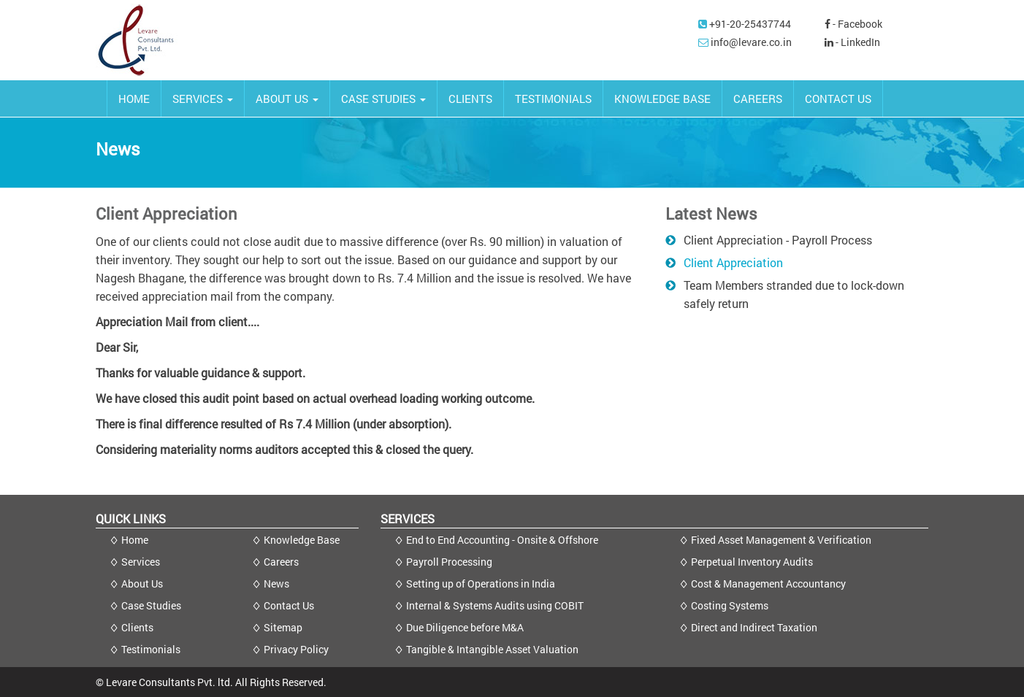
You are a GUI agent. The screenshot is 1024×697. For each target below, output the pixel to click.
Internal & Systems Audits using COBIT (495, 605)
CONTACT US (838, 98)
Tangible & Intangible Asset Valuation (492, 649)
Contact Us (289, 605)
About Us (142, 583)
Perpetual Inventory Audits (752, 562)
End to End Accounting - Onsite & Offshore (502, 540)
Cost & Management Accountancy (768, 583)
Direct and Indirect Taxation (754, 627)
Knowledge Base (302, 540)
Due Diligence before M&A (465, 627)
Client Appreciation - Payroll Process (778, 239)
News (276, 583)
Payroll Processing (449, 562)
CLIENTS (470, 98)
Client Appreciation (733, 262)
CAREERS (757, 98)
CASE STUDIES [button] (383, 98)
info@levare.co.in (751, 42)
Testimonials (150, 649)
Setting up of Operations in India (480, 583)
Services (140, 562)
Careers (281, 562)
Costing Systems (729, 605)
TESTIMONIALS (553, 98)
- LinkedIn (852, 42)
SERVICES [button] (202, 98)
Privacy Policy (296, 649)
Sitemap (283, 627)
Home (134, 540)
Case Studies (151, 605)
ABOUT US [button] (287, 98)
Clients (137, 627)
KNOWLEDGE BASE (662, 98)
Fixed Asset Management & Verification (781, 540)
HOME (134, 98)
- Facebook (853, 24)
